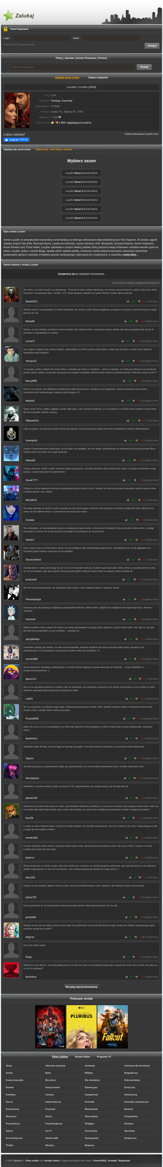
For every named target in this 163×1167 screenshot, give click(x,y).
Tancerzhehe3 (33, 559)
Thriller (9, 1145)
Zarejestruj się (66, 274)
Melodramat (91, 1109)
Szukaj (144, 67)
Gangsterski (91, 1094)
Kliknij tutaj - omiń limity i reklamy (54, 149)
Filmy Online (60, 1056)
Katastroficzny (53, 1102)
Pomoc (102, 58)
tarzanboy (30, 976)
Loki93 (29, 698)
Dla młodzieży (92, 1080)
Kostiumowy (12, 1109)
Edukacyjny (91, 1087)
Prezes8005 (32, 718)
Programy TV (104, 1056)
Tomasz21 (31, 361)
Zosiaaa (29, 520)
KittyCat (29, 937)
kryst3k (29, 817)
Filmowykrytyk (33, 599)
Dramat (10, 1087)
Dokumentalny (132, 1080)
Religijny (89, 1123)
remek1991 (31, 837)
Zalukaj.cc (18, 1160)
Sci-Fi (48, 1131)
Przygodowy (131, 1116)
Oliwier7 (29, 539)
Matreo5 (30, 400)
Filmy (59, 58)
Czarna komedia (14, 1080)
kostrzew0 (31, 579)
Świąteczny (130, 1138)
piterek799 (31, 798)
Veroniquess (32, 778)
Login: (37, 38)
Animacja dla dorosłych (137, 1065)
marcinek (30, 619)
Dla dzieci (50, 1080)
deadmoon (31, 738)
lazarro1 (29, 857)
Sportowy (129, 1131)
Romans (128, 1123)
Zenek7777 (31, 480)
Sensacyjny (91, 1131)
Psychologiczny (53, 1123)
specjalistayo (32, 639)
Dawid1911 (31, 301)
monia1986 (31, 659)
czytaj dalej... (130, 254)
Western (49, 1145)
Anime (9, 1073)
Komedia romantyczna (136, 1102)
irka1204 (30, 877)
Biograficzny (131, 1073)
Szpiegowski (91, 1138)
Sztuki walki (51, 1138)
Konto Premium (86, 58)
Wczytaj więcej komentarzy (81, 987)
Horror (9, 1102)
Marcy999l (31, 380)
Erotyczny (129, 1087)
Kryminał (67, 100)
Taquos (29, 758)
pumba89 (30, 917)
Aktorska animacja (55, 1065)
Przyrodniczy (13, 1123)
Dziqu (28, 957)
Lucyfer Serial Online (82, 173)
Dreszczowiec (52, 1087)
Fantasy (55, 100)
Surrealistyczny (14, 1138)
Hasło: (106, 38)
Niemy (48, 1116)
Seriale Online (82, 1056)
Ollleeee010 (32, 420)
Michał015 (31, 500)
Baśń (48, 1073)
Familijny (11, 1094)
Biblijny (89, 1073)
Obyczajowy (91, 1116)
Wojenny (89, 1145)
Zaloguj (152, 45)
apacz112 (30, 678)
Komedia (89, 1102)
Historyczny (130, 1094)
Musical (128, 1109)
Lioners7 (30, 341)
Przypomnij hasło (26, 44)
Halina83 (30, 460)
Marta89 (30, 321)
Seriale (69, 58)
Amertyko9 (31, 440)
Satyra (9, 1131)
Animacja (90, 1065)
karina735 (30, 897)
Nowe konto (10, 44)
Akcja (9, 1065)
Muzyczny (11, 1116)
